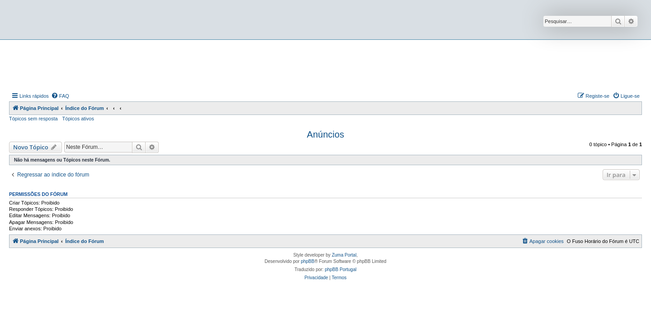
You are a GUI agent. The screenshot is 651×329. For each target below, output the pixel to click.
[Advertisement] (325, 64)
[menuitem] (60, 96)
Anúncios (325, 134)
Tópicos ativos (78, 118)
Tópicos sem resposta (33, 118)
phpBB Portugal (340, 269)
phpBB (307, 261)
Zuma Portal (344, 255)
